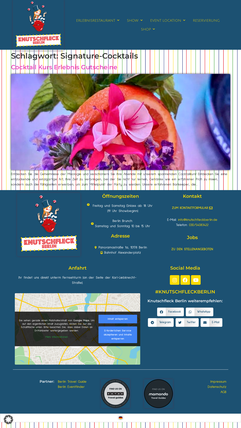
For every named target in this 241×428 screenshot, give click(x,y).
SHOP (148, 29)
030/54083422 (198, 225)
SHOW (135, 20)
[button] (170, 312)
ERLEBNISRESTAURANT (97, 20)
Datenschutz (217, 387)
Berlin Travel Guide (72, 381)
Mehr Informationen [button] (56, 337)
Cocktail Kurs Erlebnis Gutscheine (64, 67)
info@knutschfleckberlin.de (197, 220)
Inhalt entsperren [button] (118, 319)
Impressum (218, 381)
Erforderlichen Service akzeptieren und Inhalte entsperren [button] (118, 334)
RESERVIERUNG (206, 20)
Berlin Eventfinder (71, 387)
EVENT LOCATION (167, 20)
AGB (223, 392)
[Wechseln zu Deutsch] (120, 418)
